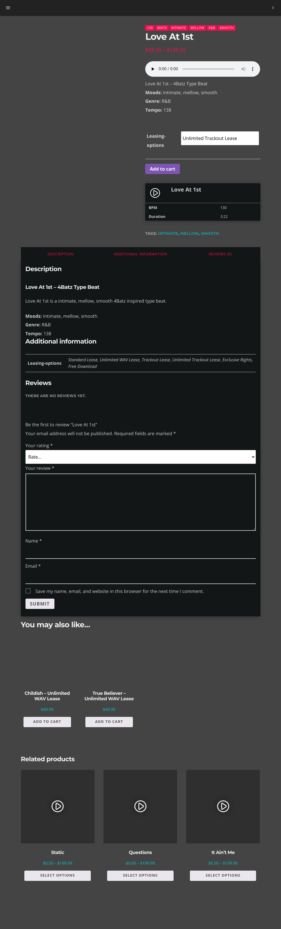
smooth (210, 233)
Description (61, 254)
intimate (168, 233)
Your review (39, 468)
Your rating (39, 445)
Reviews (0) (220, 254)
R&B (212, 27)
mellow (189, 233)
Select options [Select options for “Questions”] (140, 875)
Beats (162, 27)
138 (150, 27)
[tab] (61, 254)
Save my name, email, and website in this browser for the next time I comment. (120, 591)
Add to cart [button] (47, 721)
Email (33, 566)
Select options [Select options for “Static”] (57, 875)
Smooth (227, 27)
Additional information (140, 254)
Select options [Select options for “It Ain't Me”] (223, 875)
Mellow (197, 27)
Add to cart (162, 169)
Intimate (178, 27)
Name (33, 541)
